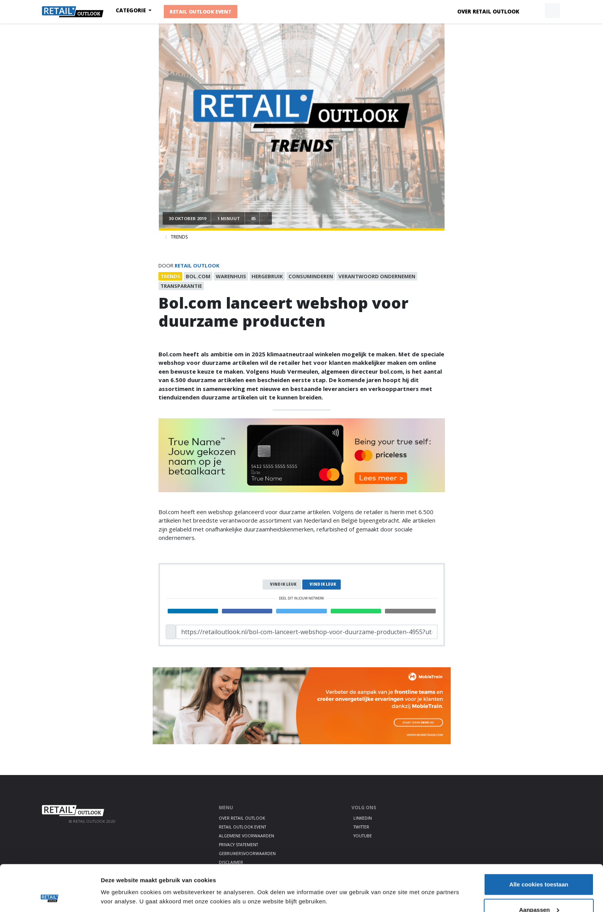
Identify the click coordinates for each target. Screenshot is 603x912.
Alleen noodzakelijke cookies (539, 891)
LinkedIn (362, 818)
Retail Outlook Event (200, 11)
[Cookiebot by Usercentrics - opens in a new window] (49, 897)
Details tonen (119, 879)
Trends (179, 237)
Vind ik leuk (283, 584)
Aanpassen (539, 866)
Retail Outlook (197, 265)
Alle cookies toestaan (538, 841)
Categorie (131, 10)
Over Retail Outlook (488, 11)
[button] (534, 11)
